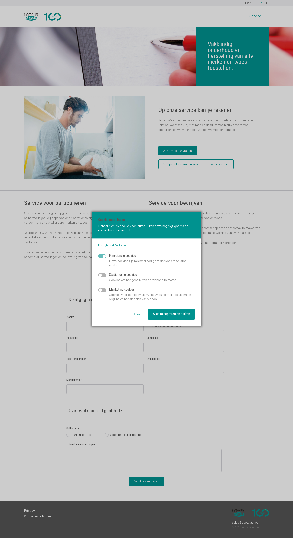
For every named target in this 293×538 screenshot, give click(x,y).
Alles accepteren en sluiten (171, 314)
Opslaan (137, 314)
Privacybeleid (106, 246)
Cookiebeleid (122, 246)
